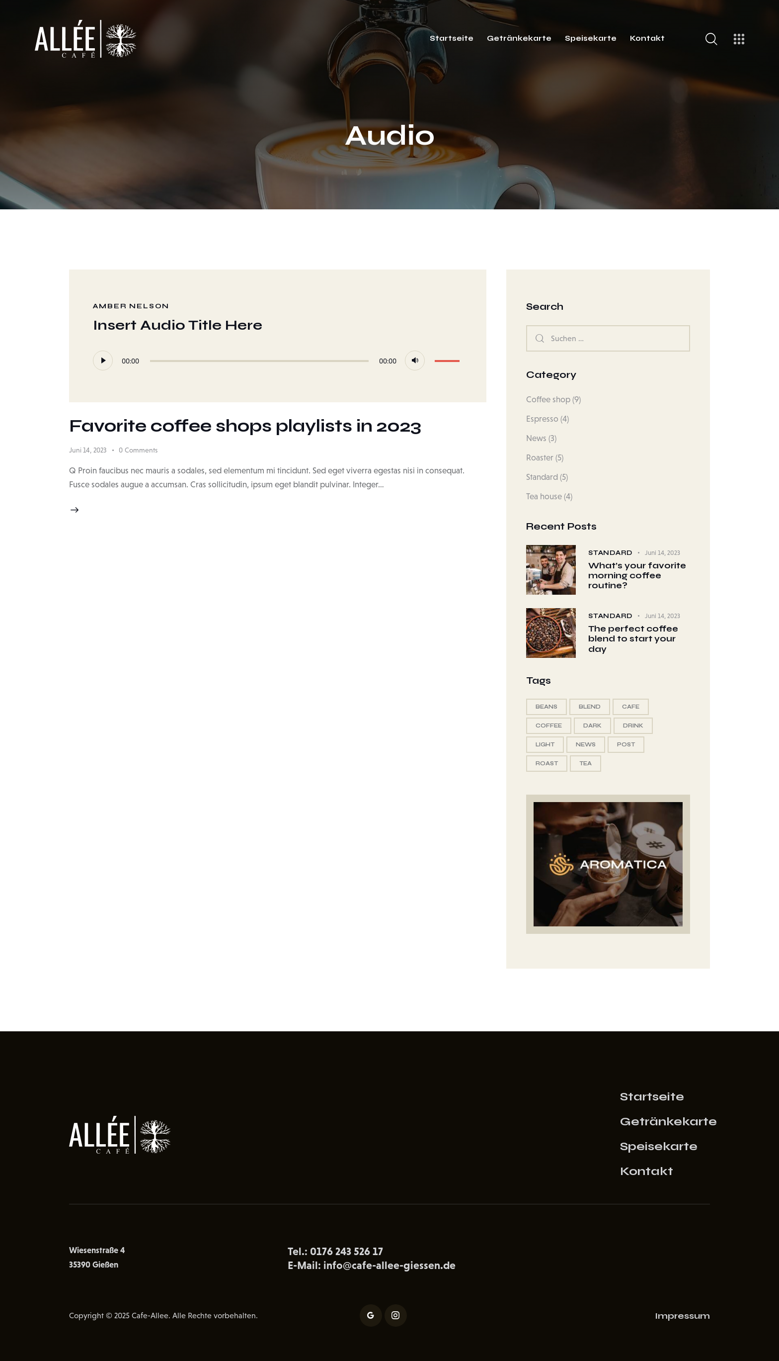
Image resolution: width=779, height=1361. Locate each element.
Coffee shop (548, 399)
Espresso (542, 419)
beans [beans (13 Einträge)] (546, 707)
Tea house (544, 496)
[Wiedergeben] (103, 360)
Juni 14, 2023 (88, 450)
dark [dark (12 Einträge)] (592, 726)
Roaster (539, 457)
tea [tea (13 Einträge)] (585, 763)
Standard (542, 477)
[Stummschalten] (415, 360)
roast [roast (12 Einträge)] (547, 763)
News (536, 438)
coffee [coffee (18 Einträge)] (549, 726)
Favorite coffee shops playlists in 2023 (245, 426)
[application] (278, 360)
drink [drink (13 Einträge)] (633, 726)
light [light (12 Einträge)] (545, 744)
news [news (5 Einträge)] (586, 744)
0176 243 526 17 (346, 1251)
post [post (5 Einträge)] (626, 744)
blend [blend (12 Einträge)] (590, 707)
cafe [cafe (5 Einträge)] (630, 707)
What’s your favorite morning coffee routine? (637, 576)
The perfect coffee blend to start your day (633, 639)
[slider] (259, 361)
